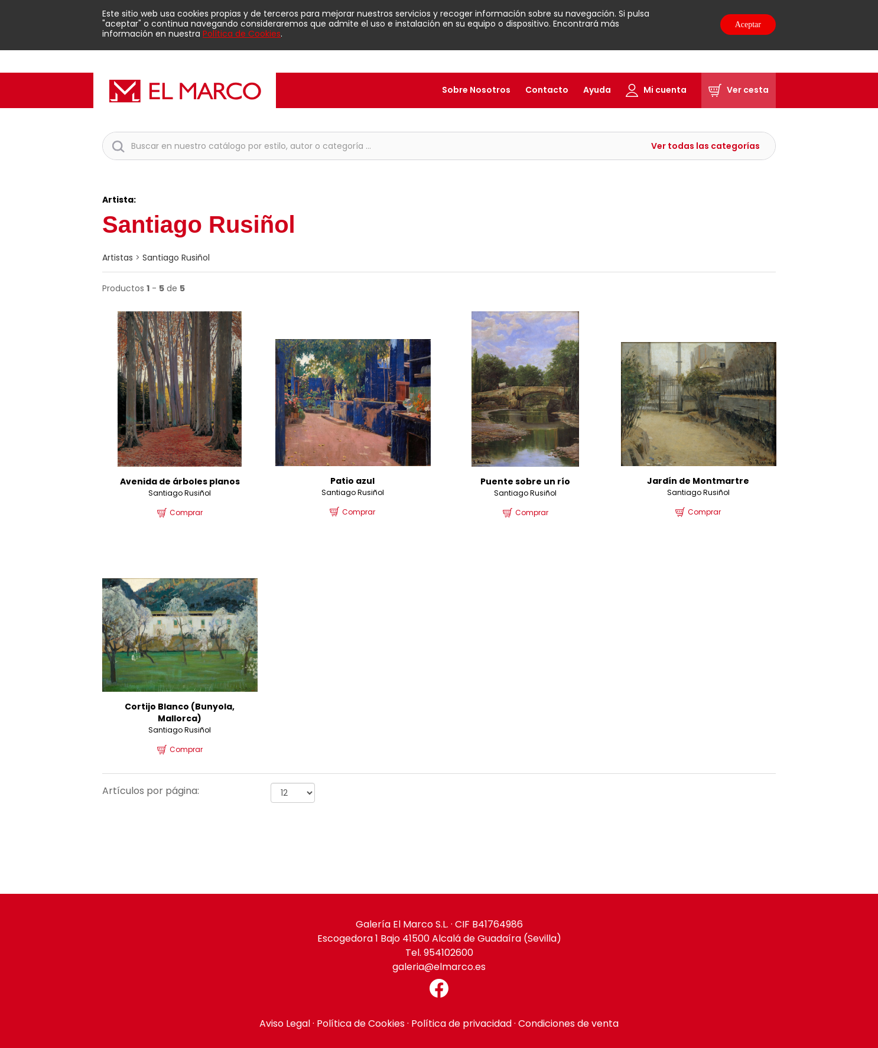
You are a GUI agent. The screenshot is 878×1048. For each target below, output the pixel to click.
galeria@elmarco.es (439, 967)
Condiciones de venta (568, 1023)
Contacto (546, 90)
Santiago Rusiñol (176, 257)
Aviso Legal (284, 1023)
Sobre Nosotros (476, 90)
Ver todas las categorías (705, 146)
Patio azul (352, 481)
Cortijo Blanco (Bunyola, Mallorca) (180, 712)
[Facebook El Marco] (439, 988)
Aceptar (748, 24)
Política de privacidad (461, 1023)
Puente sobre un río (525, 481)
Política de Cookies (242, 34)
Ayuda (597, 90)
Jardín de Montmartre (698, 481)
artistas (117, 257)
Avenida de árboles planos (180, 481)
